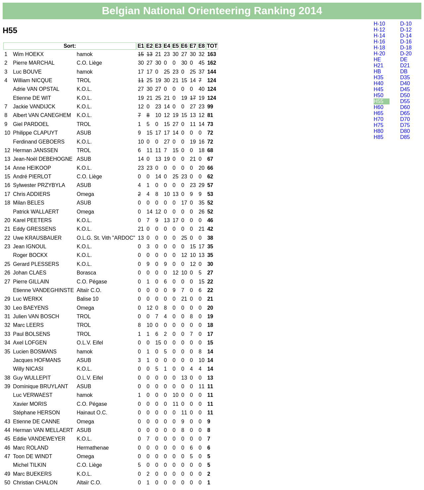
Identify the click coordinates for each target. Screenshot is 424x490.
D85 (405, 137)
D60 (405, 107)
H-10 (379, 24)
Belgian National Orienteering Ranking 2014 (212, 11)
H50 (378, 95)
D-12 (406, 29)
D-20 (406, 53)
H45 (378, 89)
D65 (405, 113)
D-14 (406, 35)
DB (403, 71)
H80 (378, 131)
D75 (405, 125)
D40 (405, 83)
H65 (378, 113)
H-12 (379, 29)
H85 (378, 137)
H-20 (379, 53)
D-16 (406, 41)
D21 (405, 65)
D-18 (406, 47)
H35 (378, 77)
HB (377, 71)
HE (377, 59)
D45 (405, 89)
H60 (378, 107)
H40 (378, 83)
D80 (405, 131)
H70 (378, 119)
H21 (378, 65)
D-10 (406, 24)
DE (403, 59)
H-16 (379, 41)
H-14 (379, 35)
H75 (378, 125)
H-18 (379, 47)
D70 (405, 119)
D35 (405, 77)
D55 (405, 101)
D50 (405, 95)
